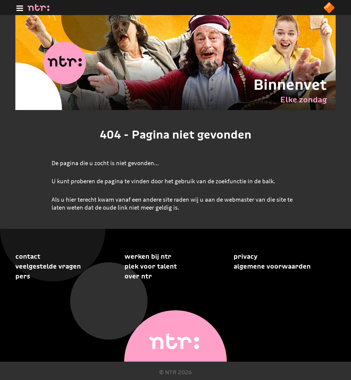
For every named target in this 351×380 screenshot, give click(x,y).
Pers (22, 276)
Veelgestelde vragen (48, 266)
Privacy (245, 256)
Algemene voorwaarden (272, 266)
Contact (27, 256)
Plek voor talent (150, 266)
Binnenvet (290, 84)
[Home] (38, 9)
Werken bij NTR (147, 256)
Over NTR (138, 276)
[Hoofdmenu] (18, 7)
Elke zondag (303, 99)
